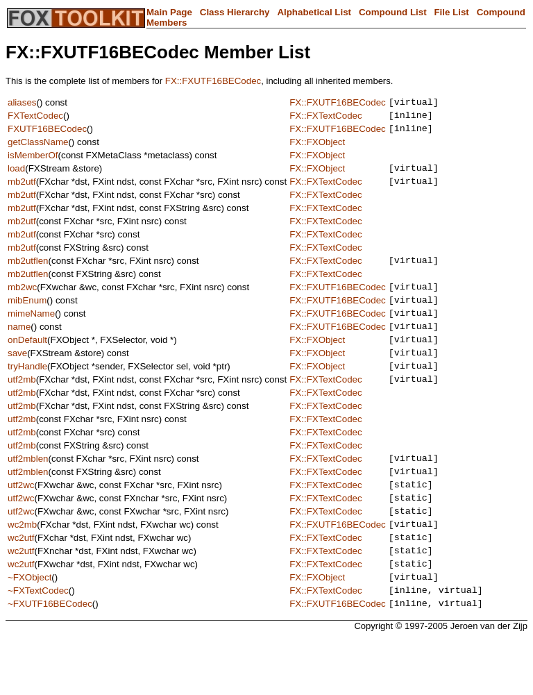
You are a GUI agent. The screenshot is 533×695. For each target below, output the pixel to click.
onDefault (27, 362)
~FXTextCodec (38, 642)
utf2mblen (28, 489)
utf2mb (22, 408)
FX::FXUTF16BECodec (213, 81)
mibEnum (27, 316)
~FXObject (29, 626)
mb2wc (22, 301)
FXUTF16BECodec (47, 134)
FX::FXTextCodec (325, 119)
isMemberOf (33, 161)
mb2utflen (28, 272)
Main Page (169, 12)
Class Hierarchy (235, 12)
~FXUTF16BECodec (50, 657)
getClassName (38, 148)
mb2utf (22, 191)
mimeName (31, 331)
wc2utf (21, 581)
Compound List (393, 12)
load (16, 176)
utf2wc (21, 519)
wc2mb (22, 565)
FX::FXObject (317, 148)
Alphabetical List (314, 12)
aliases (22, 104)
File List (451, 12)
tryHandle (27, 392)
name (19, 347)
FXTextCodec (35, 119)
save (17, 377)
